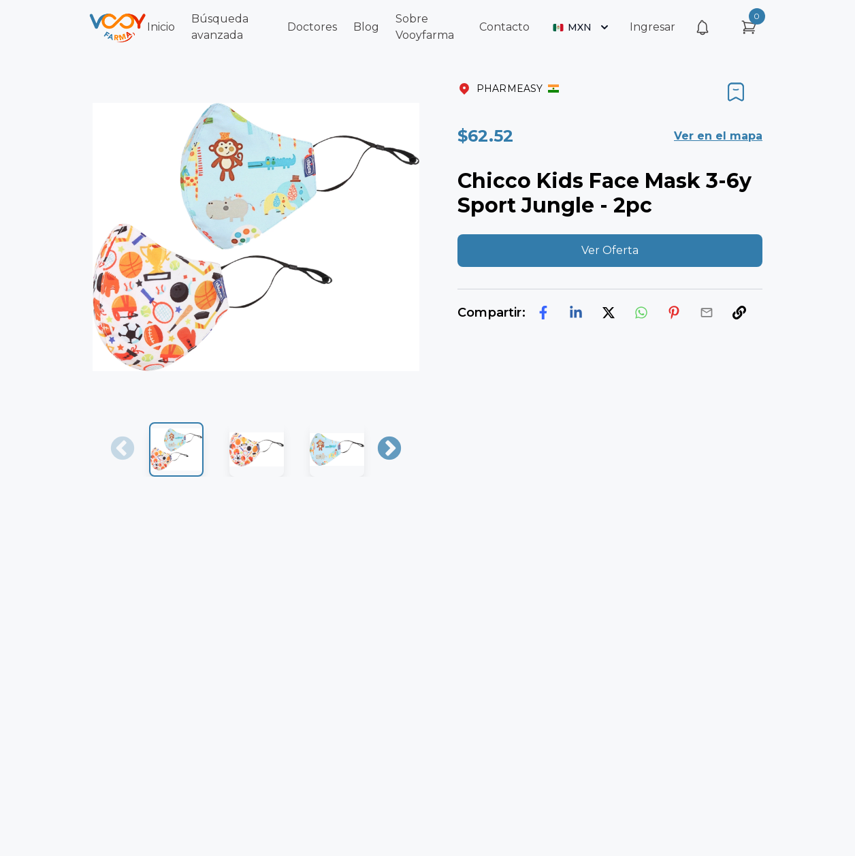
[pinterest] (674, 312)
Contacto (504, 26)
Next (389, 449)
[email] (706, 312)
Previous (122, 449)
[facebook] (543, 312)
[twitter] (608, 312)
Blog (366, 26)
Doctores (312, 26)
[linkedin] (576, 312)
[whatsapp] (641, 312)
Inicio (161, 26)
